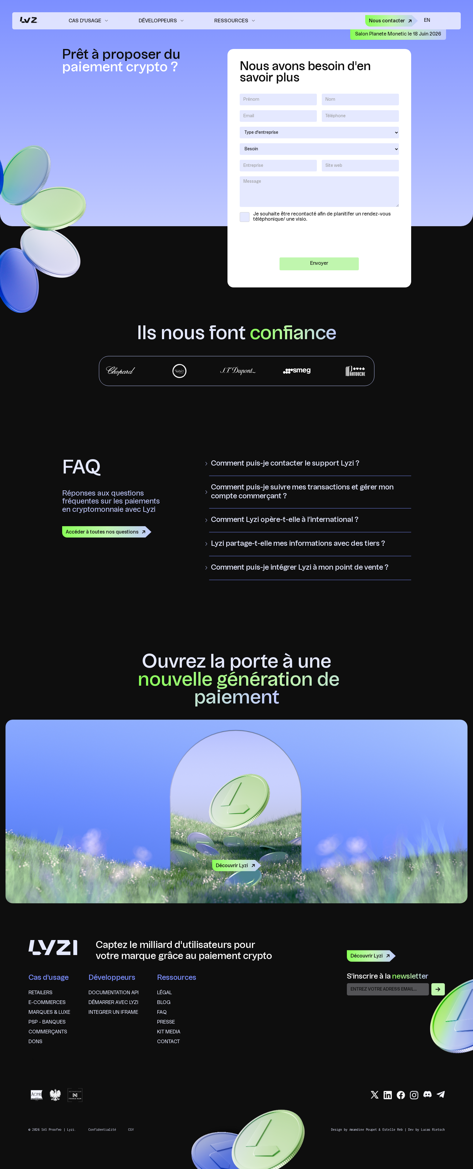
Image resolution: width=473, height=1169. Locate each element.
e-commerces (47, 1003)
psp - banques (47, 1022)
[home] (28, 20)
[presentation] (319, 241)
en (427, 20)
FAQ (162, 1012)
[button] (88, 20)
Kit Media (168, 1032)
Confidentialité (102, 1129)
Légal (164, 993)
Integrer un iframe (113, 1012)
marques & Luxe (49, 1012)
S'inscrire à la (387, 977)
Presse (166, 1022)
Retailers (40, 993)
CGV (131, 1129)
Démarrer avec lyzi (113, 1003)
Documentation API (113, 993)
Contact (168, 1042)
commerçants (47, 1032)
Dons (35, 1042)
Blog (164, 1003)
